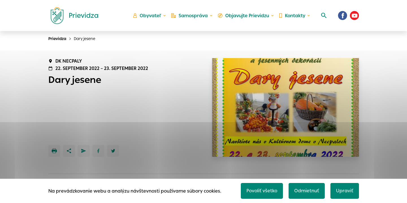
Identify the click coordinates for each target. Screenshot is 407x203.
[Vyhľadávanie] (323, 15)
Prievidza (57, 38)
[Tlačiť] (54, 151)
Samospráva (189, 16)
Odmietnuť (306, 191)
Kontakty (292, 16)
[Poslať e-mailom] (84, 151)
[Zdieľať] (69, 151)
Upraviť (344, 191)
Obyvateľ (147, 16)
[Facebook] (342, 15)
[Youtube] (354, 15)
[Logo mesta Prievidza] (72, 15)
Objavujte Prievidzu (243, 16)
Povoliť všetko (261, 191)
